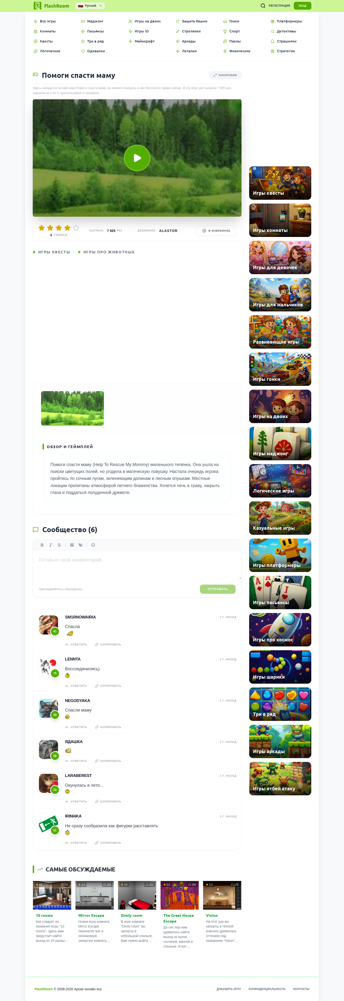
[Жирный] (42, 545)
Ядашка (74, 741)
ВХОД (302, 5)
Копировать (108, 644)
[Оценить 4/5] (67, 228)
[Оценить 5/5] (76, 228)
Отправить (218, 589)
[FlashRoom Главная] (51, 5)
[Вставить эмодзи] (93, 545)
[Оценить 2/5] (50, 228)
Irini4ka (73, 816)
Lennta (73, 659)
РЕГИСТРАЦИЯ (279, 5)
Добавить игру (229, 989)
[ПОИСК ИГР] (263, 5)
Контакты (301, 989)
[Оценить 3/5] (59, 228)
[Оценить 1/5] (41, 228)
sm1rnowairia (80, 617)
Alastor (168, 231)
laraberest (78, 775)
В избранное (216, 231)
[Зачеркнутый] (59, 545)
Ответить (76, 644)
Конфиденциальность (267, 989)
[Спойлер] (80, 545)
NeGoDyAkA (77, 700)
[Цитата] (72, 545)
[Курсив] (50, 545)
